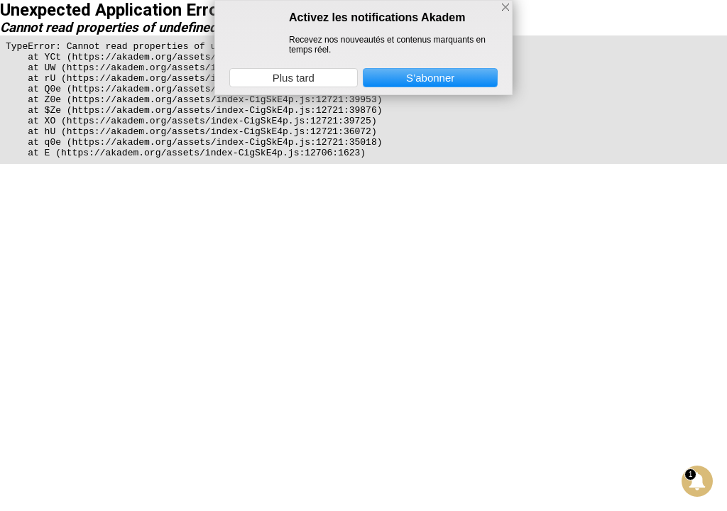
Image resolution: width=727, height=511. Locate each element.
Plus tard (294, 78)
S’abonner (430, 78)
